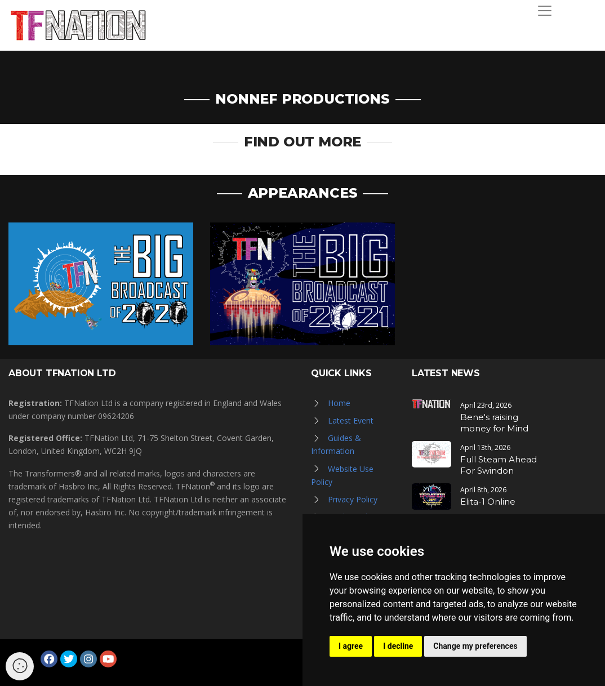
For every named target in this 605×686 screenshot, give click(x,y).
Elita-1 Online (487, 501)
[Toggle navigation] (545, 10)
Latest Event (350, 420)
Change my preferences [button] (475, 646)
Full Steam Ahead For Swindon (498, 465)
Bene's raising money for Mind (494, 423)
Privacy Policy (352, 499)
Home (339, 403)
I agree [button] (351, 646)
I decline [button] (398, 646)
